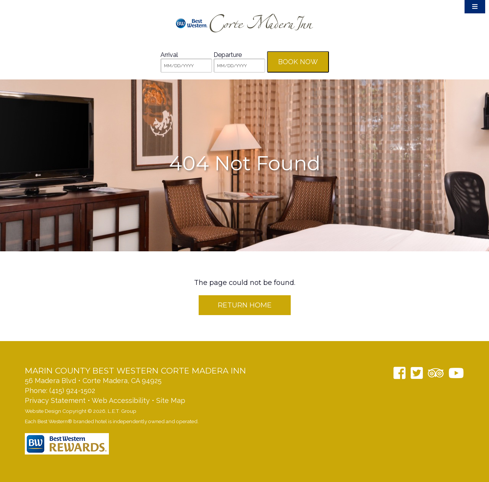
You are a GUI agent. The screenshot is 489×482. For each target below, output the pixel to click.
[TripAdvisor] (436, 373)
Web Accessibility (121, 400)
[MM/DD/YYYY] (186, 65)
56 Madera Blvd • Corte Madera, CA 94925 (93, 381)
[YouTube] (456, 373)
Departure (228, 54)
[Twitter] (417, 373)
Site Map (170, 400)
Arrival (169, 54)
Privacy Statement (55, 400)
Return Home (245, 305)
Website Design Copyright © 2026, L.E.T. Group (80, 411)
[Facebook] (399, 373)
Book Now (298, 62)
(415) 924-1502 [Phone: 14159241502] (72, 391)
